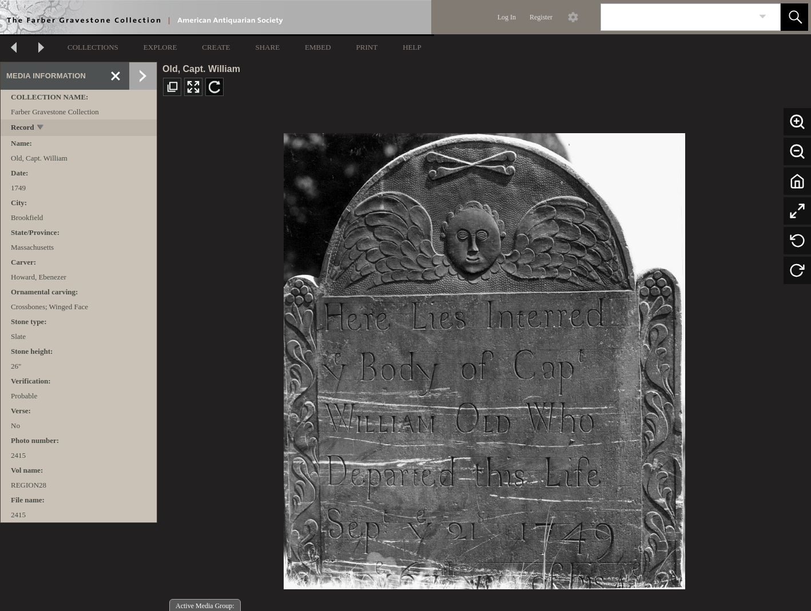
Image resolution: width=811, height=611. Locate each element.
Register (541, 17)
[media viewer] (484, 358)
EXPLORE (160, 47)
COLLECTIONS (92, 47)
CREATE (216, 47)
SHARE (267, 47)
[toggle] (41, 128)
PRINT (367, 47)
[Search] (677, 17)
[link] (762, 17)
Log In (507, 17)
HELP (412, 47)
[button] (794, 17)
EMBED (318, 47)
